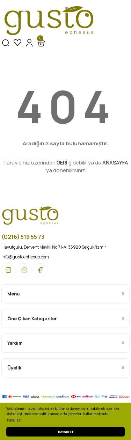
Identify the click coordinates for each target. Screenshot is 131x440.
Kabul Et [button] (14, 420)
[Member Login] (29, 42)
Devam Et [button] (65, 432)
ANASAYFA (115, 162)
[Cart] (41, 42)
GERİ (62, 162)
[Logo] (49, 20)
